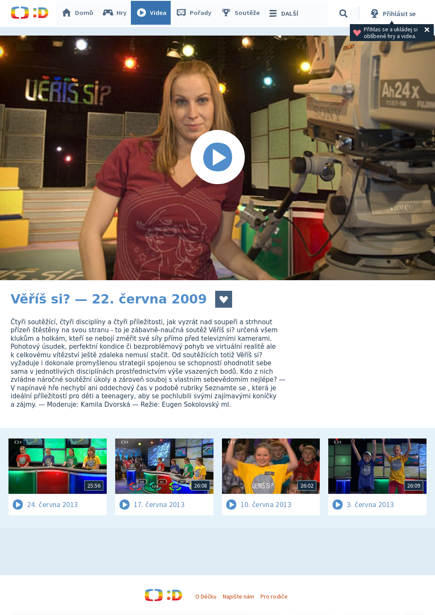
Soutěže (242, 13)
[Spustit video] (217, 158)
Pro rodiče (273, 596)
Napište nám (238, 596)
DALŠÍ (284, 13)
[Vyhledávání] (345, 13)
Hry (116, 13)
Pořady (195, 13)
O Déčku (205, 596)
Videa (153, 13)
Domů (78, 13)
